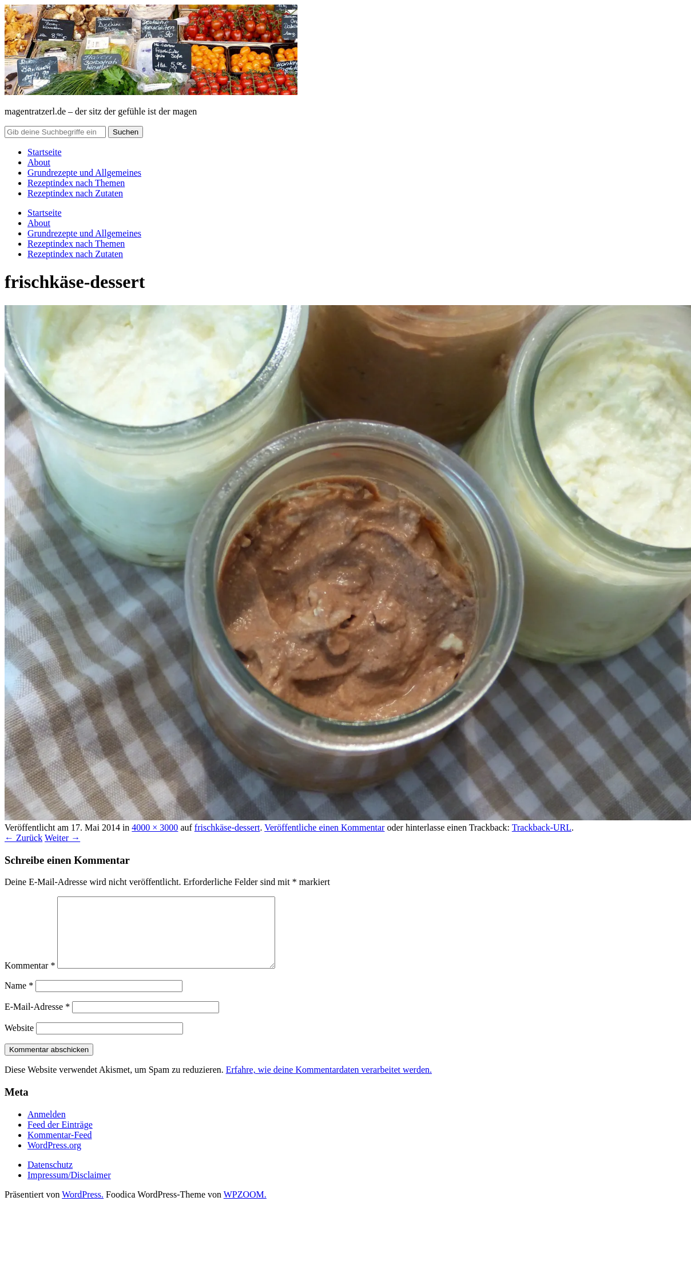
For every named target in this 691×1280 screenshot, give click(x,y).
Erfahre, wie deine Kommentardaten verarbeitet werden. (329, 1083)
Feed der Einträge (60, 1138)
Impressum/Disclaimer (69, 1189)
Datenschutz (50, 1178)
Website (19, 1041)
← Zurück (23, 838)
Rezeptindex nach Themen (76, 183)
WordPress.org (54, 1159)
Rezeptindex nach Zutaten (75, 193)
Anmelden (46, 1128)
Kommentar (30, 979)
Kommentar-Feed (59, 1148)
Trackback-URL (541, 827)
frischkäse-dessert (227, 827)
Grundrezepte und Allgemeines (84, 172)
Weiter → (62, 838)
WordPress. (83, 1208)
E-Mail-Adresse (37, 1020)
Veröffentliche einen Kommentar (324, 827)
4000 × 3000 (155, 827)
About (38, 162)
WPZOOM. (245, 1208)
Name (19, 999)
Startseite (44, 152)
